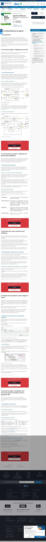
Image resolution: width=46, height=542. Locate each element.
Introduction (36, 44)
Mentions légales (9, 496)
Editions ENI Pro (21, 529)
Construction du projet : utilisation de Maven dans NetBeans (38, 48)
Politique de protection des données (12, 499)
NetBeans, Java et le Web (37, 60)
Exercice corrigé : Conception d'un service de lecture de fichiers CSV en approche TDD (39, 56)
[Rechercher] (38, 4)
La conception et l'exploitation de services (23, 467)
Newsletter (34, 494)
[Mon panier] (41, 4)
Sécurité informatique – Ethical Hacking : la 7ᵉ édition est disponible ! (23, 0)
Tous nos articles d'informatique (11, 493)
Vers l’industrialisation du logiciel (37, 42)
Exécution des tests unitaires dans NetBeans (39, 51)
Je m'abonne (14, 148)
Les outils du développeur (37, 38)
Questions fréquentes (25, 493)
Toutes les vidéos (36, 497)
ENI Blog (8, 519)
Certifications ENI (9, 535)
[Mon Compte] (44, 4)
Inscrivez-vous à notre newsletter (11, 483)
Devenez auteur (35, 499)
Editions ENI (6, 3)
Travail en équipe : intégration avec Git (39, 46)
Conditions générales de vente (11, 497)
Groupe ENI (32, 519)
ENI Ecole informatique (22, 519)
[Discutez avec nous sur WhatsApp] (21, 4)
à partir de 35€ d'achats (28, 477)
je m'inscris (38, 483)
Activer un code (24, 497)
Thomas (17, 22)
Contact (22, 499)
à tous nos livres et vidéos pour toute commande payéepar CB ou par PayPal (17, 477)
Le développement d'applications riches (8, 467)
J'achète (14, 145)
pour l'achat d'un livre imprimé (6, 477)
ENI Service (8, 529)
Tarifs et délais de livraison (25, 496)
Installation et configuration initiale (38, 34)
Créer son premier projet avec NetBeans (37, 36)
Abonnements (35, 496)
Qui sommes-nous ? (9, 494)
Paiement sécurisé (24, 494)
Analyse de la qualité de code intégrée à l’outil (39, 53)
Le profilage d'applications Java (38, 62)
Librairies (34, 493)
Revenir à (18, 25)
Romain (17, 21)
